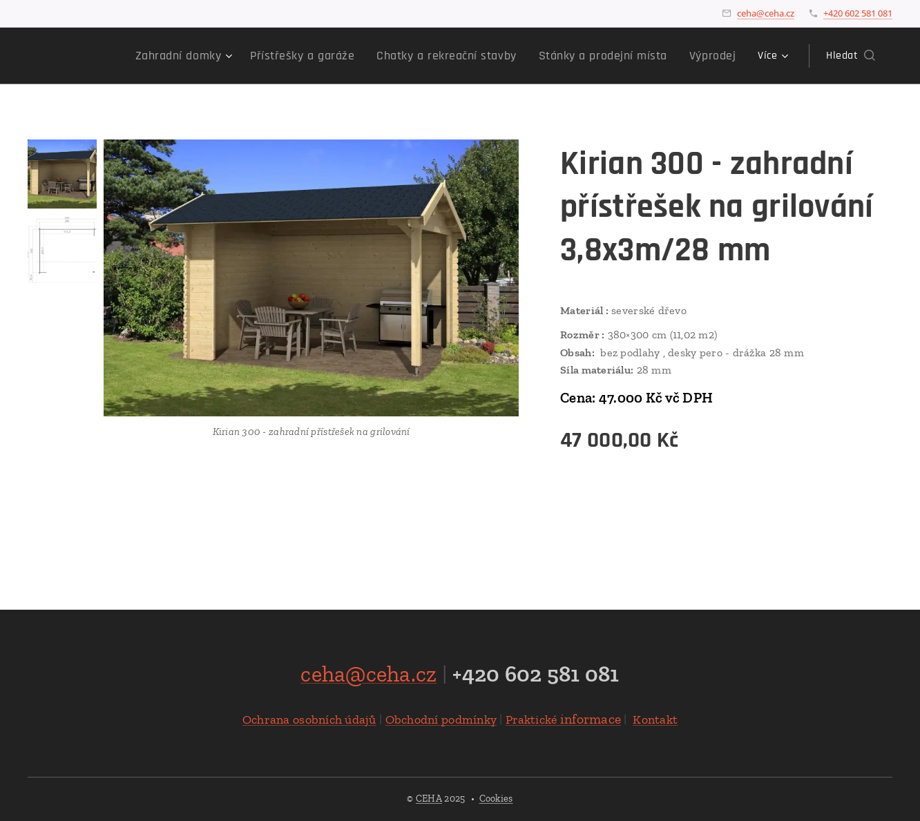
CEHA (429, 798)
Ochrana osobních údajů (309, 719)
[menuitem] (145, 56)
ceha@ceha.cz (765, 13)
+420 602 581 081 (857, 13)
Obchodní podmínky (441, 719)
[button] (850, 56)
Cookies (496, 798)
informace (563, 719)
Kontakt (655, 719)
